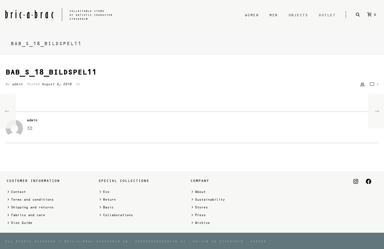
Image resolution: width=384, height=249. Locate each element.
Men (273, 15)
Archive (201, 223)
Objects (298, 15)
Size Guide (20, 223)
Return (108, 199)
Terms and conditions (31, 199)
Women (252, 15)
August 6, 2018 (56, 84)
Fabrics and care (26, 215)
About (199, 192)
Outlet (327, 15)
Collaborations (116, 215)
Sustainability (208, 199)
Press (199, 215)
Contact (17, 192)
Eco (104, 192)
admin (17, 84)
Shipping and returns (31, 207)
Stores (200, 207)
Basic (107, 207)
